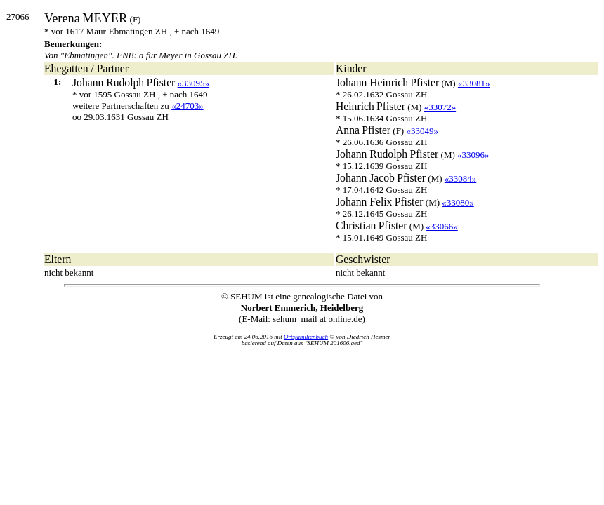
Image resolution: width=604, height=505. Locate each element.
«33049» (422, 131)
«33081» (474, 83)
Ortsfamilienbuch (306, 336)
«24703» (187, 105)
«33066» (442, 226)
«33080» (458, 202)
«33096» (473, 154)
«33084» (461, 178)
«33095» (194, 83)
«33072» (440, 107)
